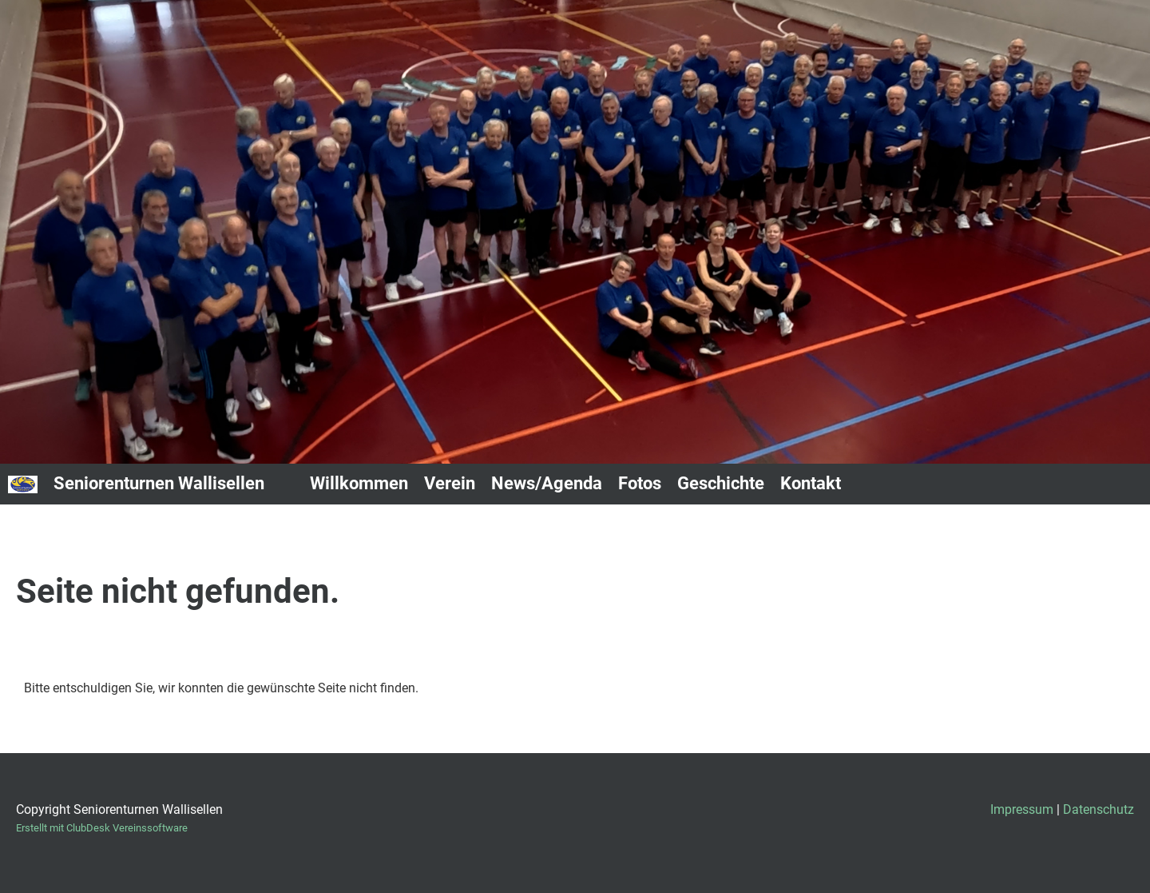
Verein (449, 483)
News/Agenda (546, 483)
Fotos (639, 483)
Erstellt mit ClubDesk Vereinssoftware (102, 828)
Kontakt (810, 483)
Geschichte (720, 483)
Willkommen (359, 483)
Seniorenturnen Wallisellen (159, 483)
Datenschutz (1098, 809)
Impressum (1021, 809)
